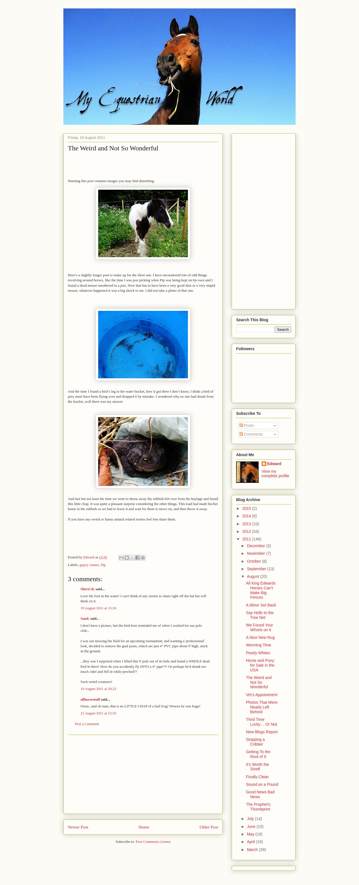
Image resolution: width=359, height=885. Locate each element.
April (251, 841)
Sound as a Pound (262, 784)
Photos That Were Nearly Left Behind (261, 707)
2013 (247, 524)
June (251, 826)
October (254, 561)
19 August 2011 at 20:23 (98, 689)
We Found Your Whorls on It (259, 627)
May (251, 834)
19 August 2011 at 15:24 (98, 608)
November (256, 553)
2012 (247, 531)
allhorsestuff (90, 699)
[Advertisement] (143, 774)
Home (144, 827)
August (253, 576)
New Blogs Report (262, 732)
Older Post (209, 827)
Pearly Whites (258, 653)
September (257, 569)
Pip (103, 565)
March (253, 849)
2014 (247, 516)
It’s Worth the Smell (257, 766)
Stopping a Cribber (255, 741)
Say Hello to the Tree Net (260, 615)
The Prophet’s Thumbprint (258, 806)
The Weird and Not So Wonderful (259, 682)
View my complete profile (275, 473)
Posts (247, 425)
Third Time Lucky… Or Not (261, 721)
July (251, 818)
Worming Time (258, 645)
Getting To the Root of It (258, 754)
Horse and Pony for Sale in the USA (260, 665)
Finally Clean (257, 777)
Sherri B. (87, 589)
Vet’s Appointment (261, 694)
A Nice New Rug (260, 637)
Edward (274, 463)
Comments (251, 434)
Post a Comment (87, 724)
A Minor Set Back (261, 605)
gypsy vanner (89, 565)
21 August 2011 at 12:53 (98, 713)
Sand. (84, 618)
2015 (247, 508)
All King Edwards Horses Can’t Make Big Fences (261, 590)
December (256, 546)
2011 (247, 539)
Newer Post (78, 827)
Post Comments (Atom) (153, 841)
